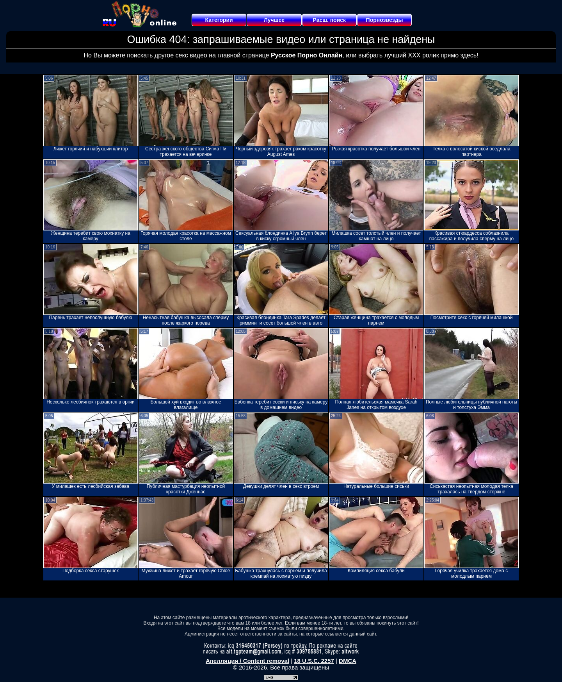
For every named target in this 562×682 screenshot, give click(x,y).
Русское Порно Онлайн (306, 55)
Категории (219, 20)
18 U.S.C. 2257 (314, 660)
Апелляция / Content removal (247, 660)
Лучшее (274, 20)
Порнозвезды (384, 20)
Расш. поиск (329, 20)
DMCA (347, 660)
